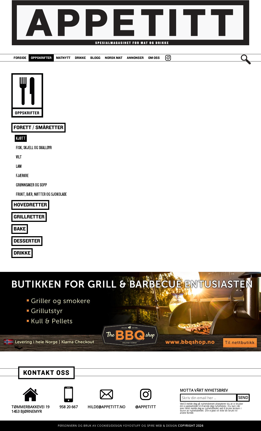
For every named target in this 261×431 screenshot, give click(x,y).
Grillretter (29, 217)
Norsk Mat (113, 58)
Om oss (154, 58)
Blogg (95, 58)
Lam (19, 166)
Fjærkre (22, 175)
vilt (19, 157)
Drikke (80, 58)
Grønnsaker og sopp (31, 185)
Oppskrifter (41, 58)
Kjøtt (21, 138)
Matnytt (63, 58)
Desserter (27, 241)
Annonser (135, 58)
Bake (20, 229)
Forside (20, 58)
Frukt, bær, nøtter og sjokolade (41, 194)
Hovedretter (30, 205)
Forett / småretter (38, 127)
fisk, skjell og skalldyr (34, 147)
